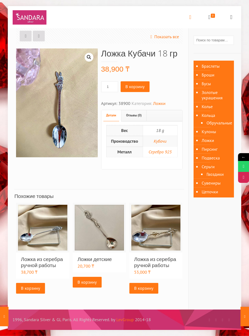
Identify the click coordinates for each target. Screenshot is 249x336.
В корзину (135, 86)
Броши (208, 75)
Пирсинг (210, 149)
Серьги (208, 166)
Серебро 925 (160, 152)
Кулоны (209, 131)
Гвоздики (215, 174)
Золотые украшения (212, 95)
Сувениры (211, 183)
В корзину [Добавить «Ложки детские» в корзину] (87, 282)
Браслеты (211, 66)
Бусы (206, 83)
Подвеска (211, 158)
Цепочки (210, 192)
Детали (111, 115)
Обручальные (217, 123)
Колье (207, 106)
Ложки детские (95, 259)
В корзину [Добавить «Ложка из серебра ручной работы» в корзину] (30, 288)
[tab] (111, 115)
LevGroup (125, 319)
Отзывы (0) (134, 115)
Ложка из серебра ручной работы (42, 262)
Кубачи (160, 141)
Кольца (208, 115)
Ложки (159, 103)
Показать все (163, 36)
